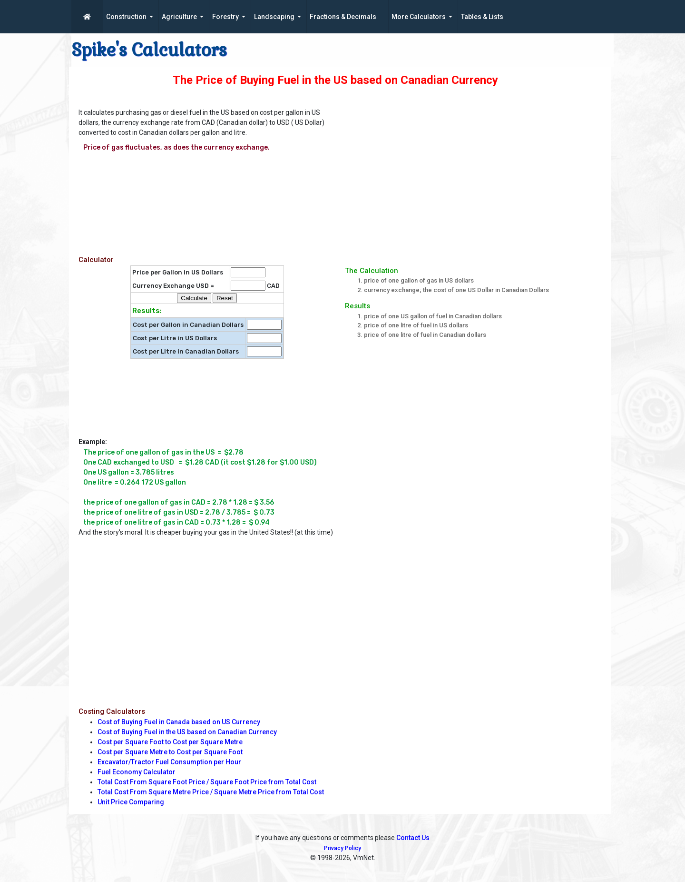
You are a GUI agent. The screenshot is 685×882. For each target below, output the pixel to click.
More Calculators (418, 16)
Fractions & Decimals (343, 16)
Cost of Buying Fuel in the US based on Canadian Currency (187, 732)
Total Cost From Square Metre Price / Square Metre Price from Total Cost (211, 792)
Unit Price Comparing (131, 802)
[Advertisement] (478, 172)
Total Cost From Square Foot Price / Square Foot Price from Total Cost (207, 782)
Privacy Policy (342, 848)
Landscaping (274, 16)
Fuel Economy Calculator (137, 772)
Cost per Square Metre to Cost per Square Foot (170, 752)
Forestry (225, 16)
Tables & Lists (482, 16)
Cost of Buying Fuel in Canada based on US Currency (179, 722)
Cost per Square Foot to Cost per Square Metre (170, 742)
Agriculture (179, 16)
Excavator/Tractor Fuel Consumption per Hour (169, 762)
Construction (126, 16)
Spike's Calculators (149, 50)
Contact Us (413, 837)
